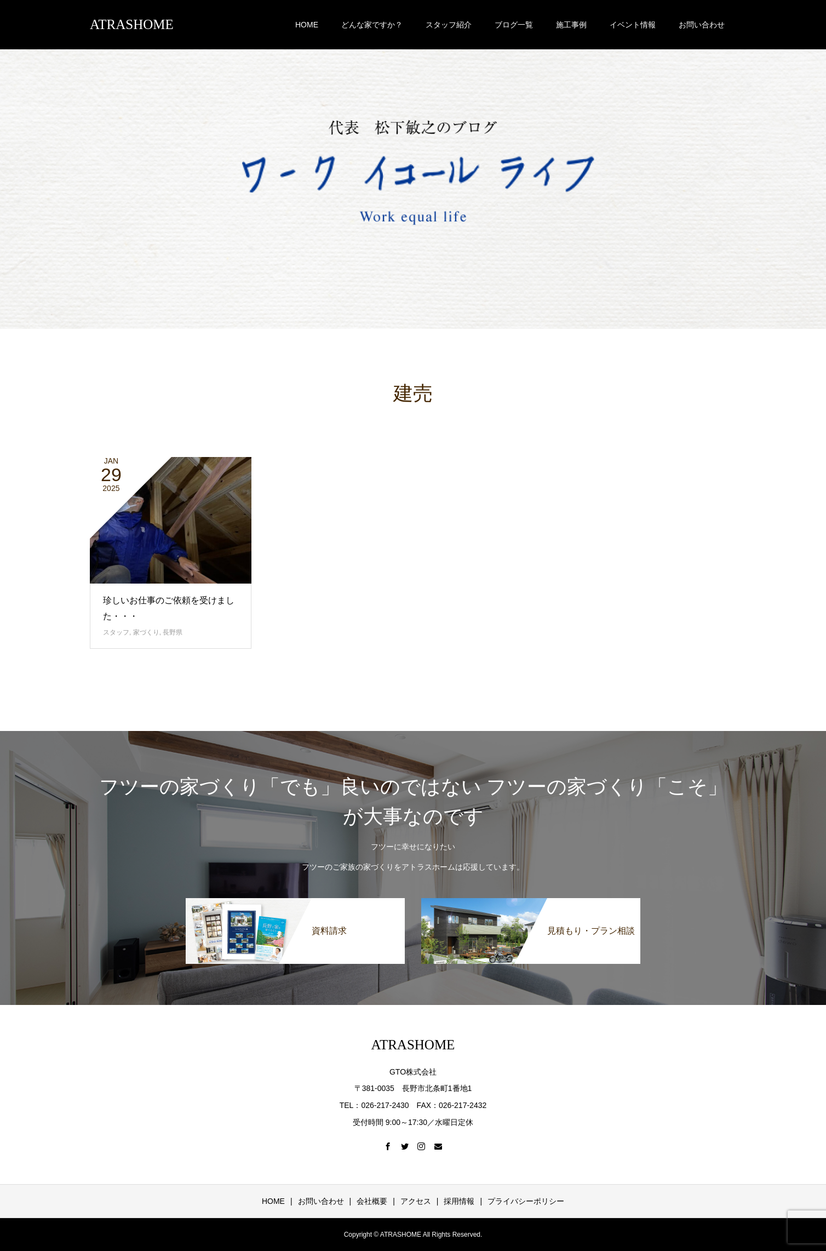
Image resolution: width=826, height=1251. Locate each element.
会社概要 (372, 1201)
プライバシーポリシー (525, 1201)
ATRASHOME (132, 24)
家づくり (146, 632)
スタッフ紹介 (449, 24)
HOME (306, 24)
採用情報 (459, 1201)
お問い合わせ (702, 24)
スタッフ (116, 632)
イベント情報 (633, 24)
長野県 (172, 632)
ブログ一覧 (514, 24)
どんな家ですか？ (372, 24)
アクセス (415, 1201)
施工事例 (571, 24)
